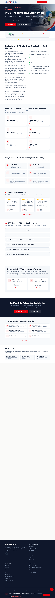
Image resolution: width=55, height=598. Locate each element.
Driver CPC (31, 555)
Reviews (7, 567)
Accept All (46, 594)
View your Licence (9, 580)
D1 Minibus (31, 557)
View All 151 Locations (27, 340)
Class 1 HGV (31, 552)
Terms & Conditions (44, 591)
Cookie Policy (31, 591)
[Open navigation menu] (48, 2)
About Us (7, 565)
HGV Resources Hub (9, 576)
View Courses (11, 24)
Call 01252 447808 (24, 24)
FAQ (6, 570)
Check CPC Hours (9, 582)
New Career (7, 574)
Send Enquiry (35, 311)
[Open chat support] (52, 589)
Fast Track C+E (32, 553)
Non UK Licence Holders (10, 583)
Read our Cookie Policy (16, 596)
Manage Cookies (25, 591)
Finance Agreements (9, 572)
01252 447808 (42, 1)
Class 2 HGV (31, 550)
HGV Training (31, 546)
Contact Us (7, 578)
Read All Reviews (27, 214)
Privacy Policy (37, 591)
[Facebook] (6, 553)
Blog (6, 569)
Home (6, 7)
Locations (11, 7)
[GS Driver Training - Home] (11, 2)
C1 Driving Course (32, 548)
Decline (39, 594)
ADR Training (31, 559)
